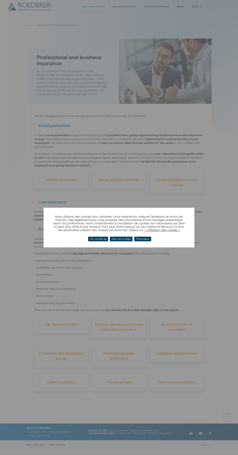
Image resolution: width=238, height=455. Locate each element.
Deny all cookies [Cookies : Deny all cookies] (121, 238)
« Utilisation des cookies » (162, 230)
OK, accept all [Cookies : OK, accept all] (98, 238)
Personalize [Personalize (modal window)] (143, 238)
